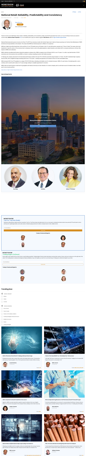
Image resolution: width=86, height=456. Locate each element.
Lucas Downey (12, 362)
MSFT (82, 367)
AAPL (40, 411)
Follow (20, 24)
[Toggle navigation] (84, 5)
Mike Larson (55, 362)
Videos (5, 299)
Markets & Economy (7, 319)
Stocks (5, 321)
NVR (25, 17)
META (80, 367)
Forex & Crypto (6, 311)
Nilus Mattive (55, 406)
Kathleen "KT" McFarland (70, 189)
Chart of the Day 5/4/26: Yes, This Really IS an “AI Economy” (59, 356)
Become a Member (9, 1)
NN (20, 37)
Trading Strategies (7, 324)
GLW (40, 367)
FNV (82, 455)
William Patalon (56, 450)
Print (79, 11)
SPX (40, 455)
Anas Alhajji (15, 189)
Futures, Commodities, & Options (10, 313)
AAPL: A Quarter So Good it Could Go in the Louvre (15, 399)
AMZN (76, 367)
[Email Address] (43, 228)
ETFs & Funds (6, 308)
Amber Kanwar (13, 406)
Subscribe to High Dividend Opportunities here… (12, 69)
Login (2, 1)
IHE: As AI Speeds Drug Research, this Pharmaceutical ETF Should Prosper (63, 399)
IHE (82, 411)
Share (74, 11)
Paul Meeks (43, 189)
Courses (5, 301)
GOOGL (78, 367)
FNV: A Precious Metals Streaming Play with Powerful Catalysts (60, 443)
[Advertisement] (39, 203)
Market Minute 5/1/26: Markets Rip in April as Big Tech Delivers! (18, 443)
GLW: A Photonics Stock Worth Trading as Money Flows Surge (17, 356)
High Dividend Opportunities (59, 37)
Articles (5, 296)
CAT (31, 455)
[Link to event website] (43, 120)
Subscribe (43, 230)
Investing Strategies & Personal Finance (11, 316)
